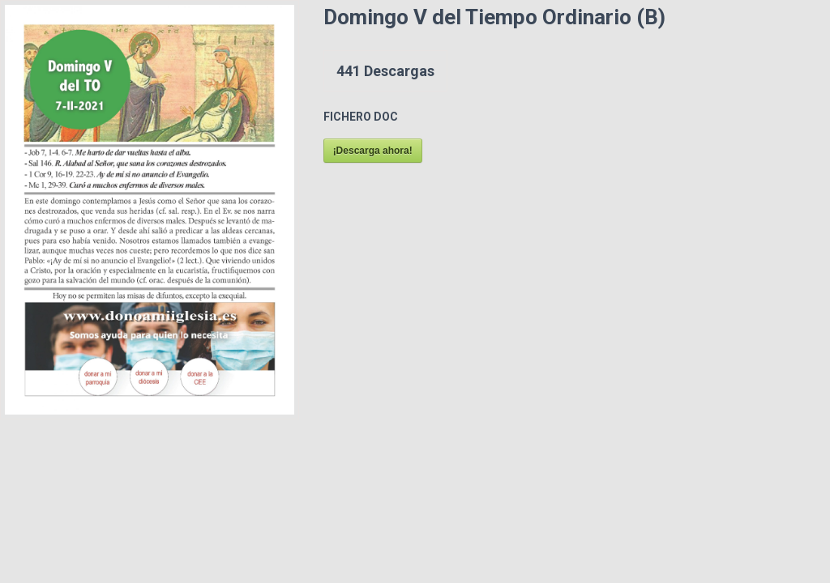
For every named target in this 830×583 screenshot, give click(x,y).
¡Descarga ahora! (373, 150)
